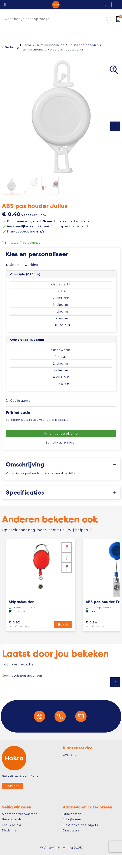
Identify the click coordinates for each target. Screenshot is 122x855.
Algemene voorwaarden (20, 814)
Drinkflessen (72, 814)
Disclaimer (10, 830)
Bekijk (63, 624)
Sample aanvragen (61, 442)
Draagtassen (72, 830)
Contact (12, 786)
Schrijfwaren (72, 819)
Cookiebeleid (11, 825)
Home (27, 45)
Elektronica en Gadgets (80, 825)
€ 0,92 (25, 625)
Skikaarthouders (34, 49)
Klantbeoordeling (26, 231)
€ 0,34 (102, 625)
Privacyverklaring (15, 819)
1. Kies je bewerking (22, 265)
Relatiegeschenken (50, 45)
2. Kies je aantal (19, 400)
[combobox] (52, 19)
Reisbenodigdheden (83, 45)
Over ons (69, 754)
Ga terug (12, 47)
